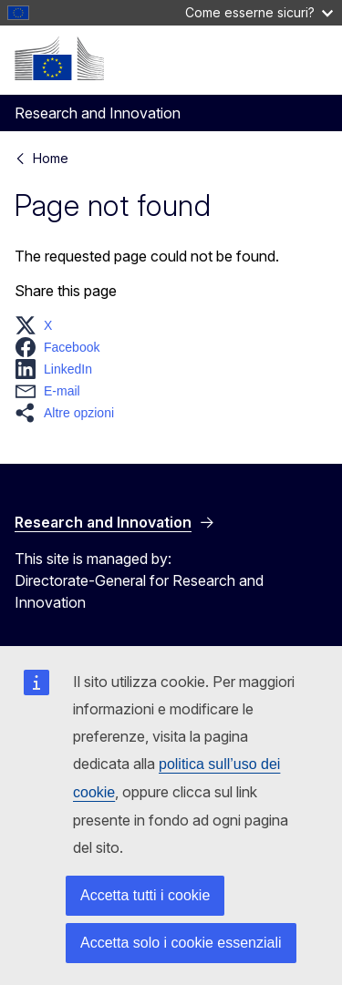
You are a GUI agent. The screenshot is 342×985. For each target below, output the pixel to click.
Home (50, 158)
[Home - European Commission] (59, 58)
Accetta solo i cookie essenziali (181, 942)
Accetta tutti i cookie (145, 895)
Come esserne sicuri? (259, 12)
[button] (39, 325)
